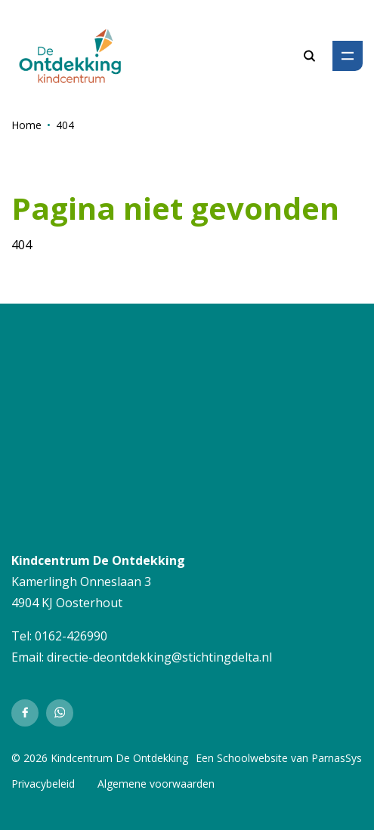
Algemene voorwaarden (156, 783)
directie (67, 657)
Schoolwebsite (252, 758)
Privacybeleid (43, 783)
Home (26, 125)
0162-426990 (71, 636)
